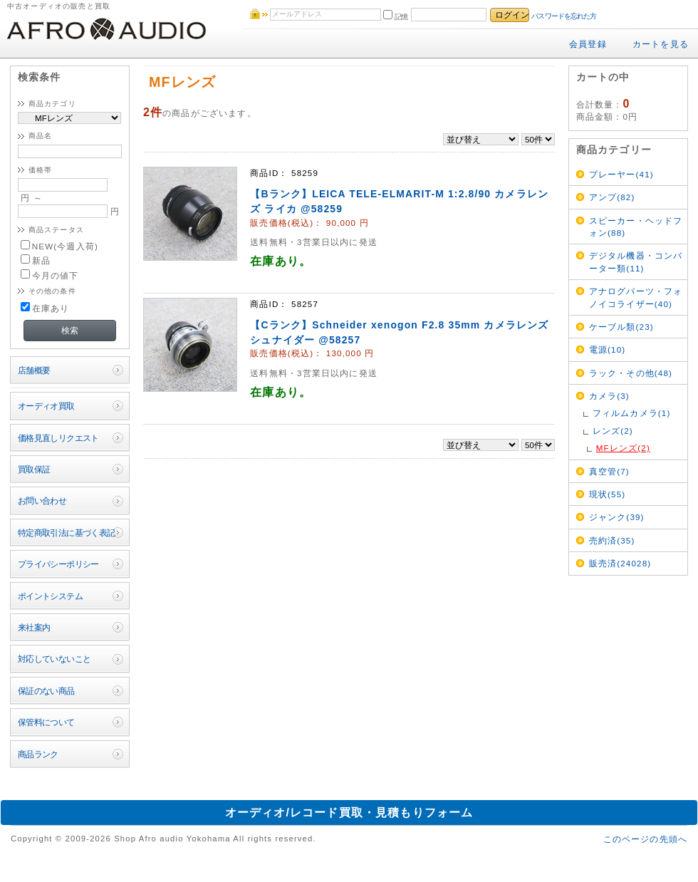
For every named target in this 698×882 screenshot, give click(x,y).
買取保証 (34, 469)
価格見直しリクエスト (58, 437)
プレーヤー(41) (621, 174)
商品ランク (38, 754)
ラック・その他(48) (630, 373)
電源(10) (607, 349)
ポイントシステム (50, 596)
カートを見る (660, 43)
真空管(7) (609, 471)
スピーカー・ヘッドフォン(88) (636, 226)
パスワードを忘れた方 (563, 16)
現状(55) (607, 494)
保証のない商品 (46, 690)
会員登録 (588, 43)
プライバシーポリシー (58, 564)
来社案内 (34, 627)
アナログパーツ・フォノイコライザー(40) (636, 297)
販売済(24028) (620, 563)
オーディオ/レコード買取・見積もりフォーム (349, 812)
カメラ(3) (609, 395)
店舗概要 (34, 370)
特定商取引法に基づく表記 (66, 532)
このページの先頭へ (645, 839)
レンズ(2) (613, 430)
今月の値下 (50, 275)
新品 (36, 260)
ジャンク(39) (617, 517)
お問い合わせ (42, 500)
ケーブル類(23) (621, 326)
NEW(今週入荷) (59, 246)
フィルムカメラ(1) (632, 412)
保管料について (46, 722)
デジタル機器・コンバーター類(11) (636, 261)
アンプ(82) (612, 197)
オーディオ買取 (46, 405)
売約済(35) (612, 540)
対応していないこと (54, 658)
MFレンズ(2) (623, 447)
